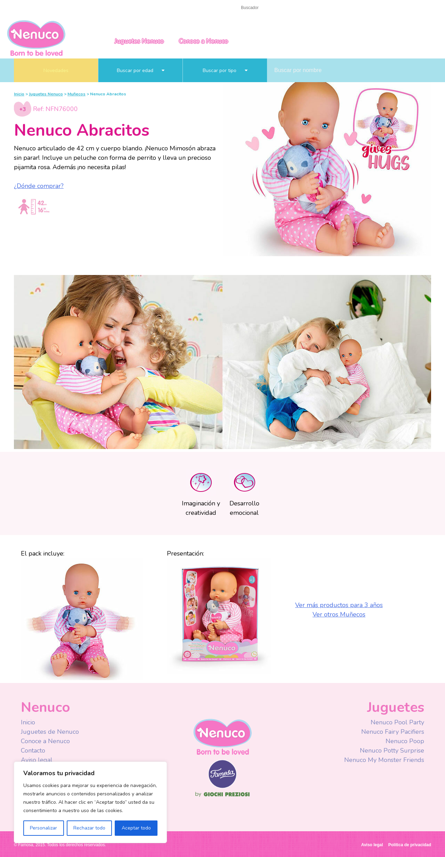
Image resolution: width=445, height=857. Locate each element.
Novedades (55, 70)
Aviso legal (36, 760)
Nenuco (222, 736)
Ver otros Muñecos (339, 614)
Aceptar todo (136, 828)
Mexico (389, 8)
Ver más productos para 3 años (339, 605)
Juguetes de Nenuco (50, 732)
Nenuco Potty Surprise (392, 750)
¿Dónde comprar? (39, 186)
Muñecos (76, 94)
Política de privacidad (409, 844)
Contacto (46, 7)
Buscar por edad (140, 70)
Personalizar (43, 828)
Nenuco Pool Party (397, 722)
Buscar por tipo (225, 70)
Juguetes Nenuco (139, 41)
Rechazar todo (89, 828)
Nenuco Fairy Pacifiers (392, 732)
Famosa (222, 787)
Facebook (320, 8)
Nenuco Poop (405, 741)
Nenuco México (36, 37)
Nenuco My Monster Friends (384, 760)
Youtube (334, 8)
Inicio (20, 7)
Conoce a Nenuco (203, 41)
